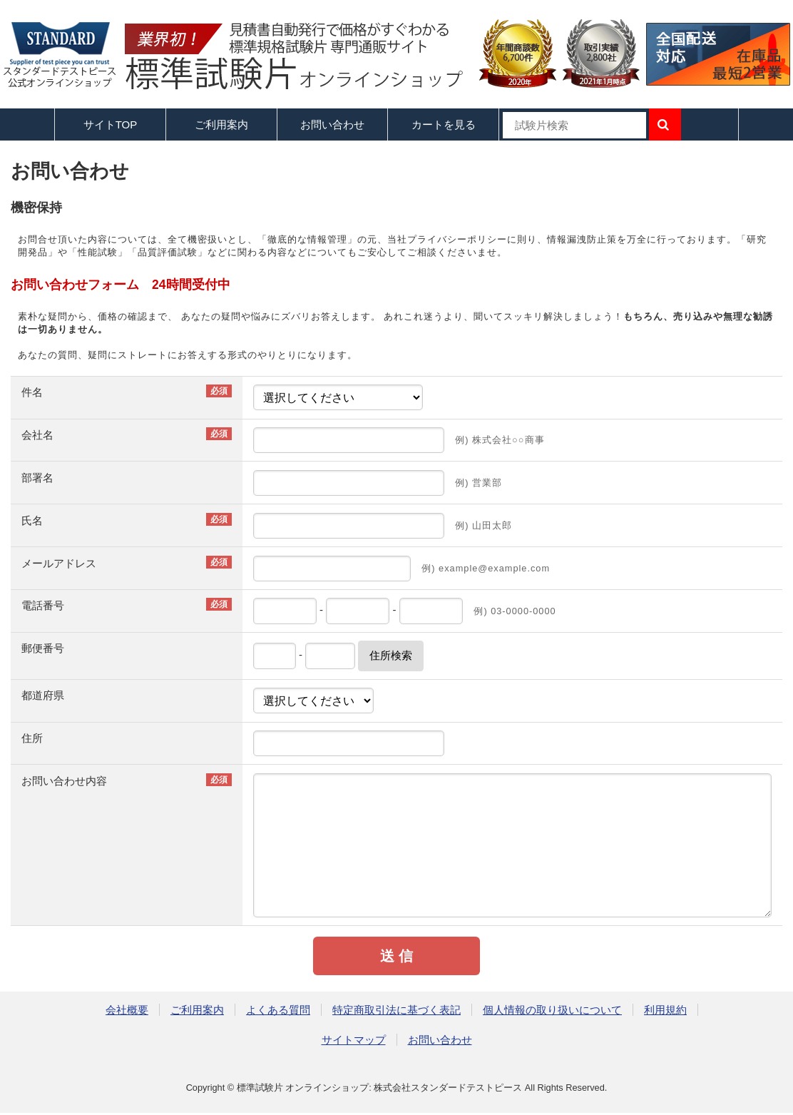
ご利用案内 (197, 1010)
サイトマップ (354, 1040)
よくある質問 (278, 1010)
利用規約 (665, 1010)
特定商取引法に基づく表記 (396, 1010)
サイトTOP (110, 124)
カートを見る (443, 124)
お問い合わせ (332, 124)
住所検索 (390, 655)
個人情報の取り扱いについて (552, 1010)
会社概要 (127, 1010)
